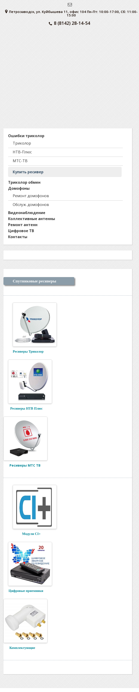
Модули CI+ (26, 534)
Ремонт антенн (22, 224)
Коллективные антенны (31, 218)
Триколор (22, 143)
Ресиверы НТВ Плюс (23, 408)
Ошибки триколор (26, 135)
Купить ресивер (28, 171)
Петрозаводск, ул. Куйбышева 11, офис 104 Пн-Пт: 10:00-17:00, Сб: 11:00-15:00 (71, 13)
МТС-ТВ (20, 160)
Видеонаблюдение (26, 212)
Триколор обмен (24, 182)
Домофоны (19, 188)
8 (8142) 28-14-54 (69, 23)
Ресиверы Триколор (28, 351)
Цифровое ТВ (21, 230)
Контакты (17, 236)
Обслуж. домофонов (31, 204)
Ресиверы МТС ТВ (24, 465)
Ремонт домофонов (31, 195)
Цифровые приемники (26, 591)
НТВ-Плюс (22, 152)
